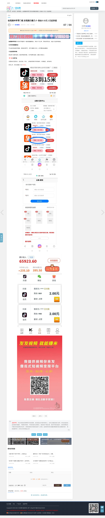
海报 (39, 434)
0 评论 (27, 24)
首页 (8, 2)
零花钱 (24, 65)
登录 (93, 2)
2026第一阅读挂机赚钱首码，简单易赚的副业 (87, 36)
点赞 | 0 (40, 416)
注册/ (90, 2)
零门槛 (10, 58)
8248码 (15, 24)
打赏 (46, 416)
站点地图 (9, 506)
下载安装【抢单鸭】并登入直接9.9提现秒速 (87, 33)
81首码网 (20, 510)
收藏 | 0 (34, 416)
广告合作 (19, 506)
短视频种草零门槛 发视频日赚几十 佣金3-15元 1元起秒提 (37, 11)
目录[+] (1, 238)
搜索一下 (94, 6)
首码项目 (14, 2)
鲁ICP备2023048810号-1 (13, 515)
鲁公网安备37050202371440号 (28, 515)
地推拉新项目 (23, 2)
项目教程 (39, 2)
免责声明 (25, 506)
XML (14, 506)
